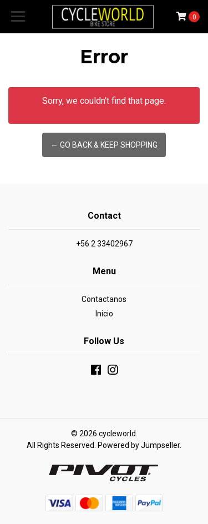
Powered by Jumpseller (139, 445)
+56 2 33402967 (104, 243)
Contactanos (104, 299)
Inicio (104, 313)
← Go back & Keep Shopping (104, 144)
